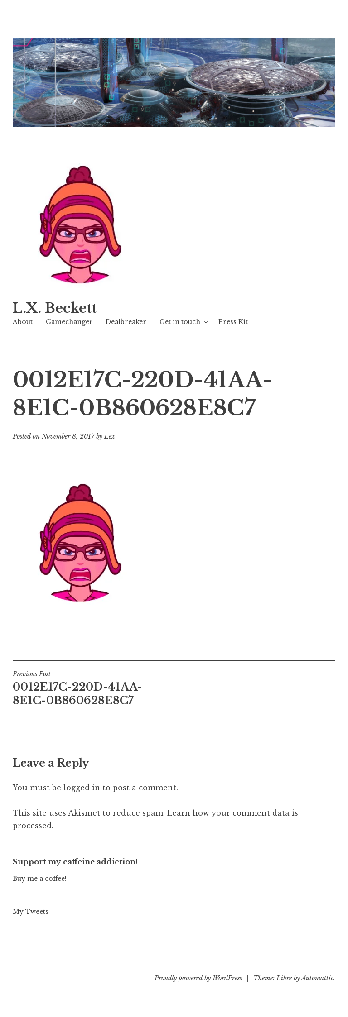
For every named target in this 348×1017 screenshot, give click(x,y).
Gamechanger (69, 322)
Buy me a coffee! (40, 878)
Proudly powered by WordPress (198, 978)
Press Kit (233, 322)
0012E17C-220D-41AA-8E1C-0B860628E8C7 (93, 688)
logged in (81, 787)
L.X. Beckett (55, 308)
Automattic (317, 978)
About (23, 322)
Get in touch (180, 322)
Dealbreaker (126, 322)
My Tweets (30, 911)
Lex (109, 436)
